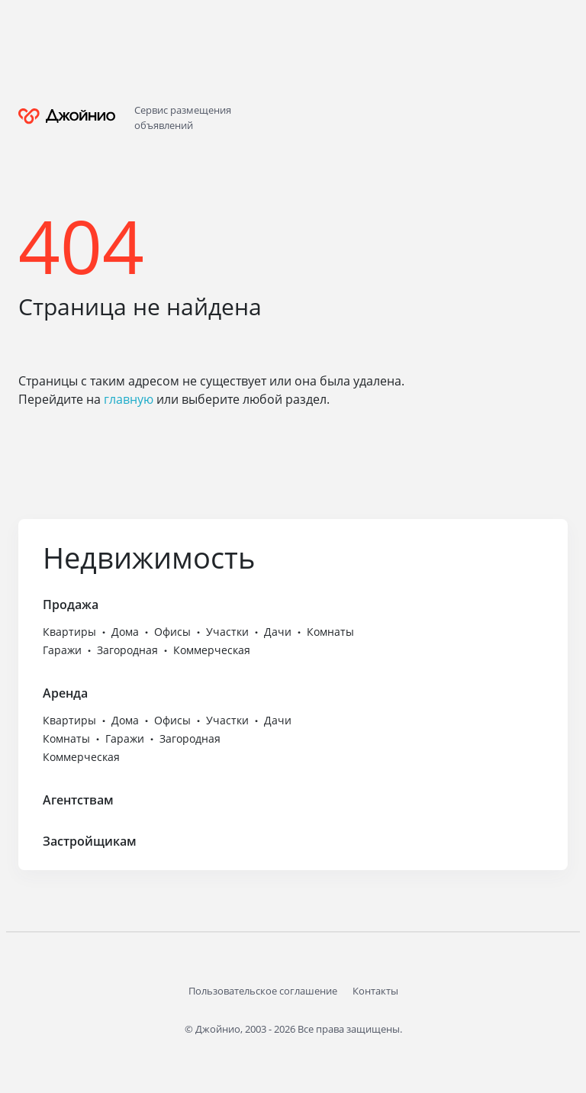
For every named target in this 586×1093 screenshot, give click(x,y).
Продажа (70, 604)
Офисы (172, 631)
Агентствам (78, 800)
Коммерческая (211, 650)
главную (128, 399)
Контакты (375, 991)
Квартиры (69, 631)
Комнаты (330, 631)
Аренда (65, 693)
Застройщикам (90, 841)
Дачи (277, 631)
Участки (227, 631)
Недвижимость (149, 557)
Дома (125, 631)
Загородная (127, 650)
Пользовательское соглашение (262, 991)
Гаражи (62, 650)
